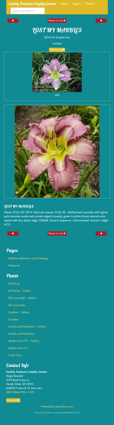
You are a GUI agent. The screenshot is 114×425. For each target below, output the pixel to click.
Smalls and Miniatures (21, 333)
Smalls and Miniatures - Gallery (27, 326)
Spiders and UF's (18, 348)
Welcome (14, 265)
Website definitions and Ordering (28, 258)
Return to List (57, 20)
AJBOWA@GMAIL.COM (20, 392)
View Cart (13, 400)
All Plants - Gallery (19, 290)
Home (64, 3)
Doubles (13, 319)
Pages (77, 3)
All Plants (14, 283)
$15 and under (16, 305)
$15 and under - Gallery (22, 298)
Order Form (15, 355)
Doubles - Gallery (18, 312)
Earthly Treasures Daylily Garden (32, 3)
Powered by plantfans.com (57, 406)
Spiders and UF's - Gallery (23, 340)
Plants (90, 3)
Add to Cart (57, 49)
